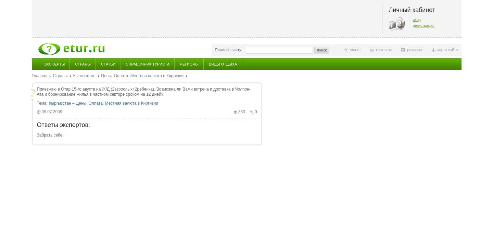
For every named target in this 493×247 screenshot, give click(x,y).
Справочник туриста (147, 64)
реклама (414, 50)
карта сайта (448, 50)
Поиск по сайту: (228, 50)
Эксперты (54, 64)
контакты (384, 50)
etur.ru (355, 50)
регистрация (424, 25)
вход (417, 19)
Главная (40, 75)
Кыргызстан (84, 75)
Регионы (189, 64)
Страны (83, 64)
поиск (322, 50)
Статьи (108, 64)
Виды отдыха (223, 64)
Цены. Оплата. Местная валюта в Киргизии (142, 75)
